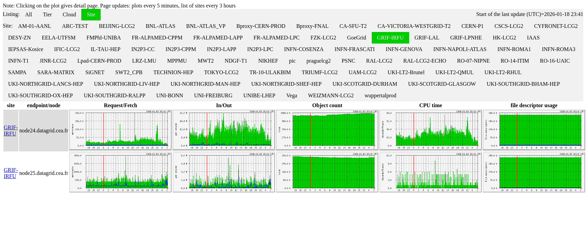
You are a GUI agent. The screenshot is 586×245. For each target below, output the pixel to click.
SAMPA (17, 72)
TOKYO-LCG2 (221, 72)
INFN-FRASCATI (355, 49)
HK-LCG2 (504, 37)
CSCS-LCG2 (509, 26)
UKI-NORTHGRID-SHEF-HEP (286, 84)
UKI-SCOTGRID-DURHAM (365, 84)
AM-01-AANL (34, 26)
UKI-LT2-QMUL (454, 72)
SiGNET (94, 72)
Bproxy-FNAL (312, 26)
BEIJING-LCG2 (117, 26)
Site (91, 14)
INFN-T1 (18, 61)
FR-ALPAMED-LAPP (217, 37)
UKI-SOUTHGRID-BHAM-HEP (523, 84)
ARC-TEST (75, 26)
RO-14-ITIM (515, 61)
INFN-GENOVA (404, 49)
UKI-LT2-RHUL (503, 72)
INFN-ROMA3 (558, 49)
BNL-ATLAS (160, 26)
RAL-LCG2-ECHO (424, 61)
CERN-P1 (473, 26)
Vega (291, 95)
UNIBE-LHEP (259, 95)
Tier (47, 14)
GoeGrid (356, 37)
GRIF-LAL (427, 37)
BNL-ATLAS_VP (206, 26)
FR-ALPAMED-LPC (277, 37)
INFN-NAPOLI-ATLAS (459, 49)
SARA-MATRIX (55, 72)
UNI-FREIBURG (213, 95)
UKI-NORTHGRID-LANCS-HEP (45, 84)
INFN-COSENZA (303, 49)
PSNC (348, 61)
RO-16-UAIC (555, 61)
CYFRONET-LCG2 (555, 26)
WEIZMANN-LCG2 (331, 95)
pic (292, 61)
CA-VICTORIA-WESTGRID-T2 (414, 26)
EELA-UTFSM (59, 37)
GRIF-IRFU (390, 37)
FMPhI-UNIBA (103, 37)
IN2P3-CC (142, 49)
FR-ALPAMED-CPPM (157, 37)
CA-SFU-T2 (353, 26)
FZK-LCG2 (323, 37)
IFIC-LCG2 (67, 49)
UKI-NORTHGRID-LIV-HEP (127, 84)
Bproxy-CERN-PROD (260, 26)
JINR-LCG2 (52, 61)
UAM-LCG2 (363, 72)
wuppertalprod (380, 95)
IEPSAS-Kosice (25, 49)
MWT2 (206, 61)
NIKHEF (268, 61)
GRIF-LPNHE (466, 37)
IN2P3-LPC (260, 49)
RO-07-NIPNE (473, 61)
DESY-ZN (19, 37)
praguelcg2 (318, 61)
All (28, 14)
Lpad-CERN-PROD (99, 61)
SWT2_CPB (129, 72)
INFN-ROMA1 (514, 49)
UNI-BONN (169, 95)
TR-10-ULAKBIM (270, 72)
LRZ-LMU (144, 61)
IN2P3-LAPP (221, 49)
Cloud (69, 14)
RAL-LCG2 (379, 61)
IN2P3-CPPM (181, 49)
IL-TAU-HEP (106, 49)
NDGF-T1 (235, 61)
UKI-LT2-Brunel (406, 72)
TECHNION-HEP (173, 72)
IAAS (533, 37)
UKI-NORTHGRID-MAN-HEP (205, 84)
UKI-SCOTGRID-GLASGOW (442, 84)
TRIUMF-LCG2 (320, 72)
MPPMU (177, 61)
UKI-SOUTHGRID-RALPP (114, 95)
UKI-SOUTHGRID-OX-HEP (40, 95)
